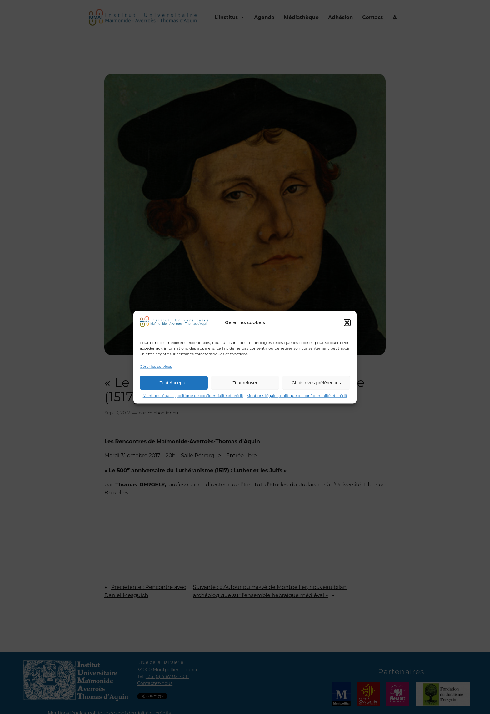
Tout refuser (244, 382)
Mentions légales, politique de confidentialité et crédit (193, 395)
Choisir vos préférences (316, 382)
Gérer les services (156, 366)
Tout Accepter (174, 382)
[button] (347, 322)
